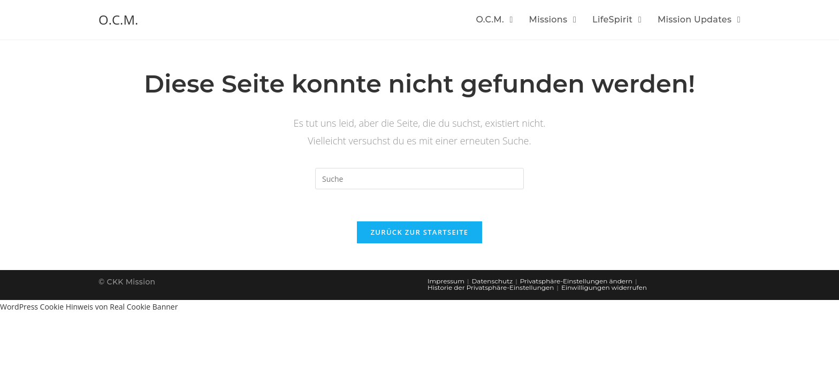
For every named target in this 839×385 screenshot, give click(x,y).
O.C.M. (118, 19)
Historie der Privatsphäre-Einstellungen (491, 287)
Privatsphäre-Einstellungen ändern (576, 281)
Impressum (446, 281)
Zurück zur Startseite (420, 232)
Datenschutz (492, 281)
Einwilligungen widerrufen (604, 287)
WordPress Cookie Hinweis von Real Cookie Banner (89, 307)
